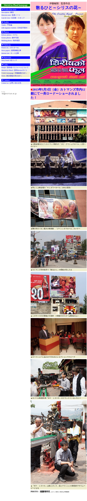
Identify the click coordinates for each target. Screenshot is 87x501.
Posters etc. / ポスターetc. (10, 48)
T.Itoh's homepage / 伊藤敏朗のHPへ (14, 73)
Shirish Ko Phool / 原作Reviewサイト (14, 70)
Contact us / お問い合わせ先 (11, 83)
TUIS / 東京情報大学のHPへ (11, 76)
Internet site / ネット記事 (10, 53)
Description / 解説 (7, 12)
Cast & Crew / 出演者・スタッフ (13, 18)
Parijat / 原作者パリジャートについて (14, 67)
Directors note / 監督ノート (10, 15)
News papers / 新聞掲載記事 (11, 50)
